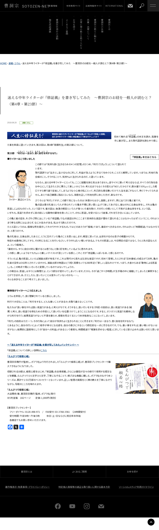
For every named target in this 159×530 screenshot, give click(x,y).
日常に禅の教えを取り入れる (81, 34)
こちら (44, 350)
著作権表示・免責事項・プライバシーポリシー (27, 487)
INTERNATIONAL (114, 5)
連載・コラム (15, 63)
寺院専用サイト (73, 5)
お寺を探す (74, 24)
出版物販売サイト (94, 5)
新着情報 (53, 5)
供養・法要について (88, 29)
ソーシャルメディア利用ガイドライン (136, 487)
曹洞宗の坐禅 (102, 26)
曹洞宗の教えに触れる (95, 30)
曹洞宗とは (109, 24)
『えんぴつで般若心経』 (18, 356)
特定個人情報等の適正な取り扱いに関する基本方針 (84, 487)
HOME (3, 63)
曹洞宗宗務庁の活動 (57, 29)
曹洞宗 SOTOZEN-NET (26, 6)
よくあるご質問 (67, 27)
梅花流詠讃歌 (50, 26)
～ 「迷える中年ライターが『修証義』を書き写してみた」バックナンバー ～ (43, 344)
